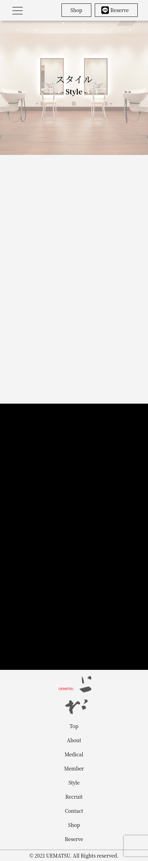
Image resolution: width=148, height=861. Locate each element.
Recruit (73, 796)
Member (74, 768)
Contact (74, 810)
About (74, 740)
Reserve (115, 10)
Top (74, 726)
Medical (74, 754)
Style (74, 782)
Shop (76, 10)
